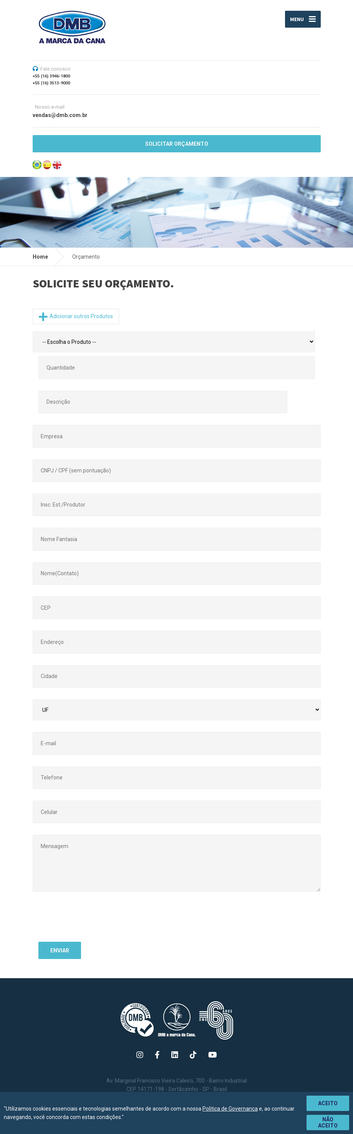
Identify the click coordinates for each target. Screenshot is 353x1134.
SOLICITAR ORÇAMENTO (176, 144)
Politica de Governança (230, 1109)
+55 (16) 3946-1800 (51, 76)
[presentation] (96, 921)
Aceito (328, 1103)
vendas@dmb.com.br (60, 115)
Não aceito (328, 1122)
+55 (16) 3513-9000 (51, 83)
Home (40, 257)
